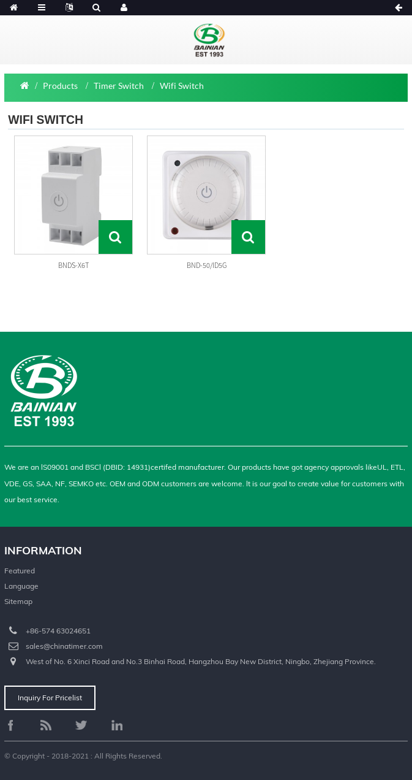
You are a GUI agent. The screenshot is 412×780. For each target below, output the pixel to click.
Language (21, 586)
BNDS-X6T (73, 265)
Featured (19, 570)
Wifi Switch (182, 85)
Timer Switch (119, 85)
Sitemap (18, 601)
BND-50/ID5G (207, 265)
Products (60, 85)
